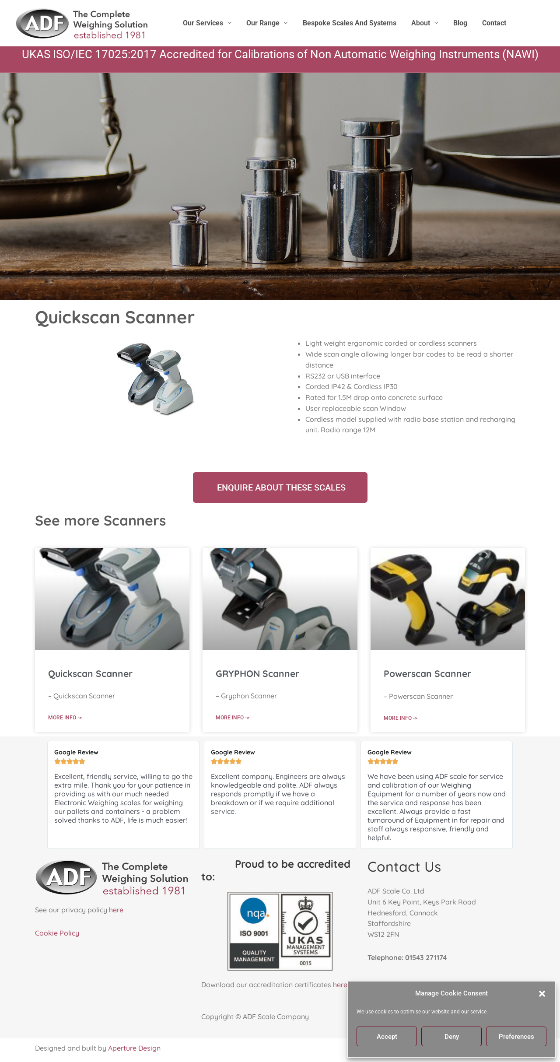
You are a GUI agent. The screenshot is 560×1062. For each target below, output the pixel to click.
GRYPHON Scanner (257, 673)
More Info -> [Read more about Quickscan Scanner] (65, 718)
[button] (542, 993)
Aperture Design (134, 1048)
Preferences (516, 1037)
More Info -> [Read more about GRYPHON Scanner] (232, 718)
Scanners (135, 520)
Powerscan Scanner (427, 673)
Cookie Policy (57, 933)
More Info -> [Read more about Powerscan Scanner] (400, 718)
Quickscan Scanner (90, 673)
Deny (451, 1037)
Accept (387, 1037)
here (116, 909)
